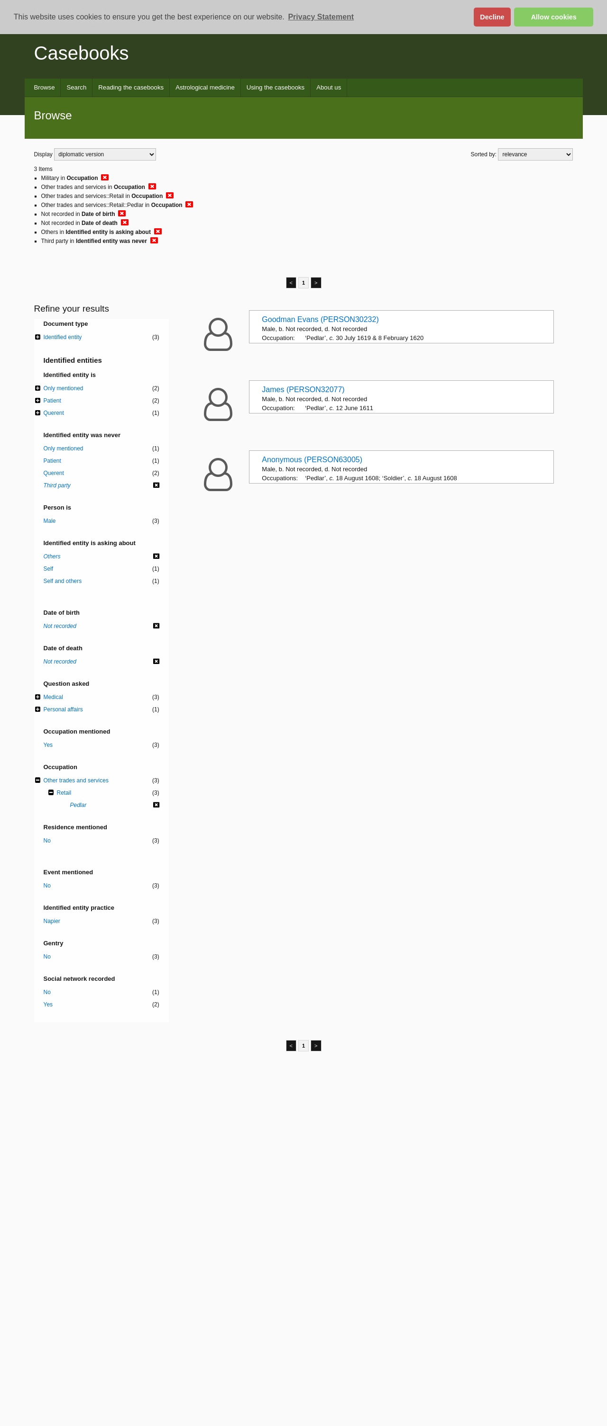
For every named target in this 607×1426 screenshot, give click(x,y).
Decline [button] (492, 17)
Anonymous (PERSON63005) (312, 460)
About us (328, 87)
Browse (44, 87)
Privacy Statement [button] (321, 17)
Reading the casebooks (131, 87)
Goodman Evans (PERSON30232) (320, 319)
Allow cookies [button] (554, 17)
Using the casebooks (275, 87)
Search (76, 87)
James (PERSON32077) (303, 390)
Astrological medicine (205, 87)
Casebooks (81, 53)
